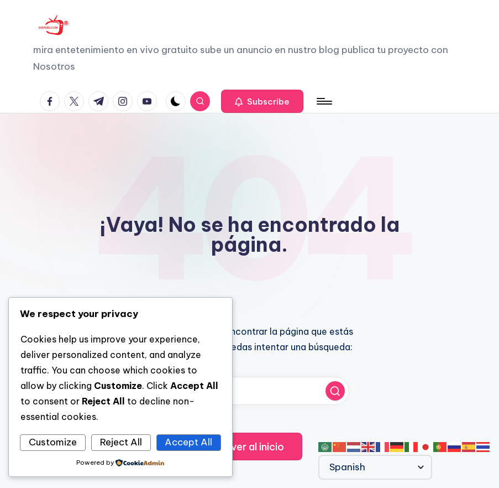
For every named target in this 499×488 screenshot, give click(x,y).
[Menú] (323, 101)
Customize (53, 442)
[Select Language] (375, 467)
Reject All (121, 442)
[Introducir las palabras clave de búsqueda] (249, 391)
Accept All (188, 442)
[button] (262, 101)
